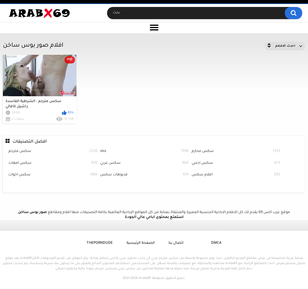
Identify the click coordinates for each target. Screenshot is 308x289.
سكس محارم (236, 151)
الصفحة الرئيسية (140, 243)
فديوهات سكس (144, 174)
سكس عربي (144, 163)
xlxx (144, 151)
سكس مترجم (52, 151)
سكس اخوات (52, 174)
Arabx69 (145, 278)
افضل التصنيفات (29, 141)
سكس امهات (52, 163)
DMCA (216, 243)
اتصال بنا (176, 243)
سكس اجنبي (236, 163)
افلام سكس (236, 174)
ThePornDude (100, 243)
